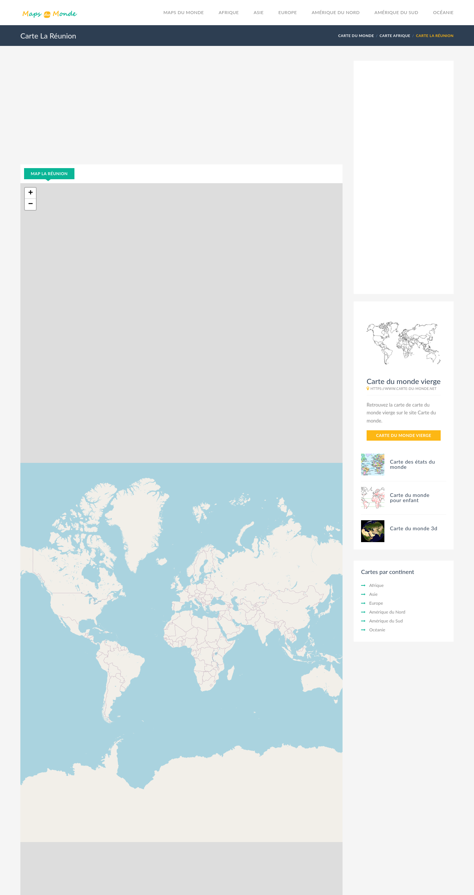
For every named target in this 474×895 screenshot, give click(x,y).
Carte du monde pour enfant (410, 497)
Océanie (443, 12)
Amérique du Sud (396, 12)
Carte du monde (356, 35)
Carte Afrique (395, 35)
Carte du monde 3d (413, 528)
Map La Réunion (49, 173)
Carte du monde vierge (403, 435)
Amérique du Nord (336, 12)
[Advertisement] (181, 112)
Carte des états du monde (412, 464)
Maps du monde (183, 12)
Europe (287, 12)
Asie (259, 12)
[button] (30, 193)
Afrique (228, 12)
